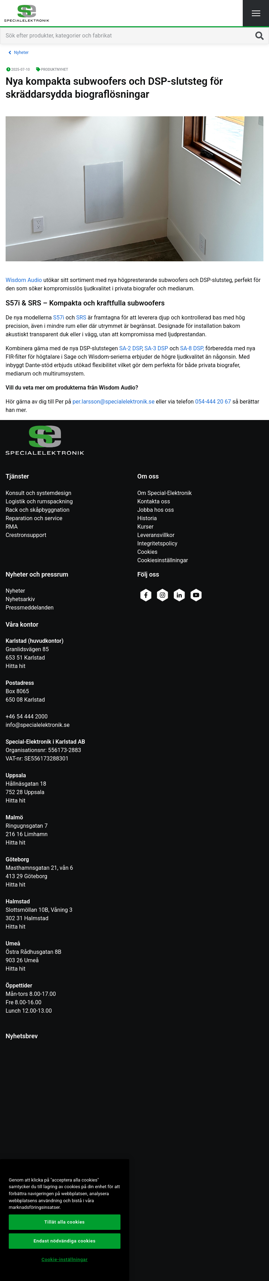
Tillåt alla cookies (64, 1222)
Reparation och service (34, 518)
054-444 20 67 (213, 401)
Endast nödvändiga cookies (65, 1241)
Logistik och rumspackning (39, 501)
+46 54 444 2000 (27, 716)
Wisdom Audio (24, 280)
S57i (58, 317)
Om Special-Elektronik (164, 493)
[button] (256, 13)
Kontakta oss (153, 501)
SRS (81, 317)
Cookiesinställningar (162, 560)
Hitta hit (15, 666)
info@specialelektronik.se (38, 725)
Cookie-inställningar (64, 1259)
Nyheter (15, 590)
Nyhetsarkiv (20, 599)
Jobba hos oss (155, 510)
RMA (12, 526)
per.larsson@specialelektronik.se (113, 401)
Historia (147, 518)
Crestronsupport (26, 535)
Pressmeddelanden (30, 607)
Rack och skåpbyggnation (37, 510)
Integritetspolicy (157, 543)
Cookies (147, 552)
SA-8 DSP (191, 348)
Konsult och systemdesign (38, 493)
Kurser (145, 526)
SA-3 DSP (156, 348)
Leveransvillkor (155, 535)
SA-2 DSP (130, 348)
